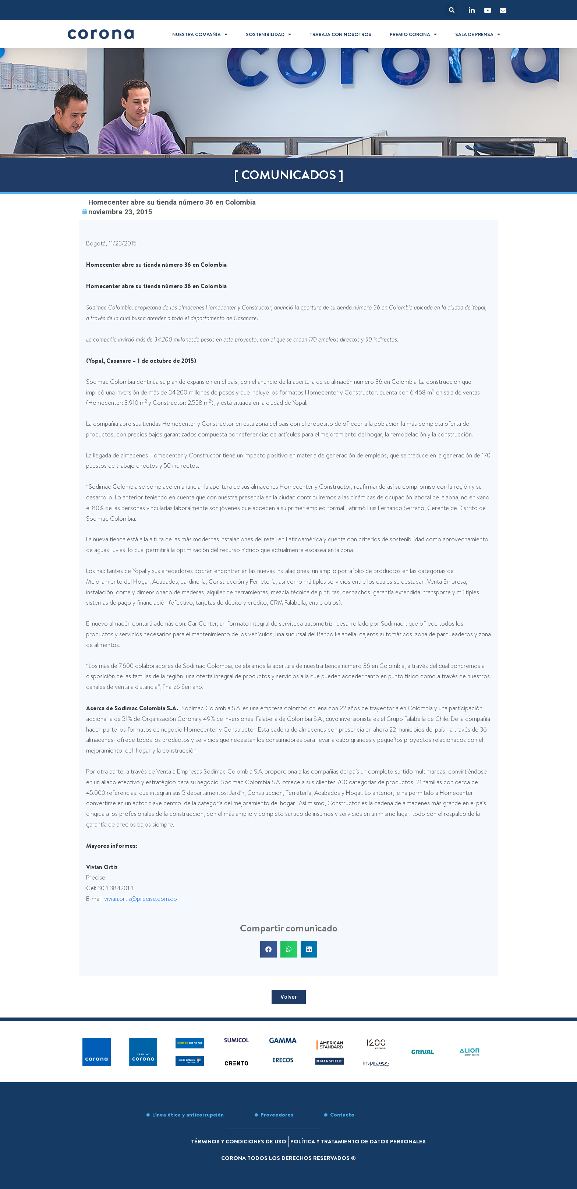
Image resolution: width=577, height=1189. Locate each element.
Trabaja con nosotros (340, 34)
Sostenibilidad (268, 34)
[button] (451, 10)
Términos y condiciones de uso (238, 1141)
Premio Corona (413, 34)
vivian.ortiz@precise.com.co (140, 899)
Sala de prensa (477, 34)
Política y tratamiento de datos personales (358, 1141)
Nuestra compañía (199, 34)
